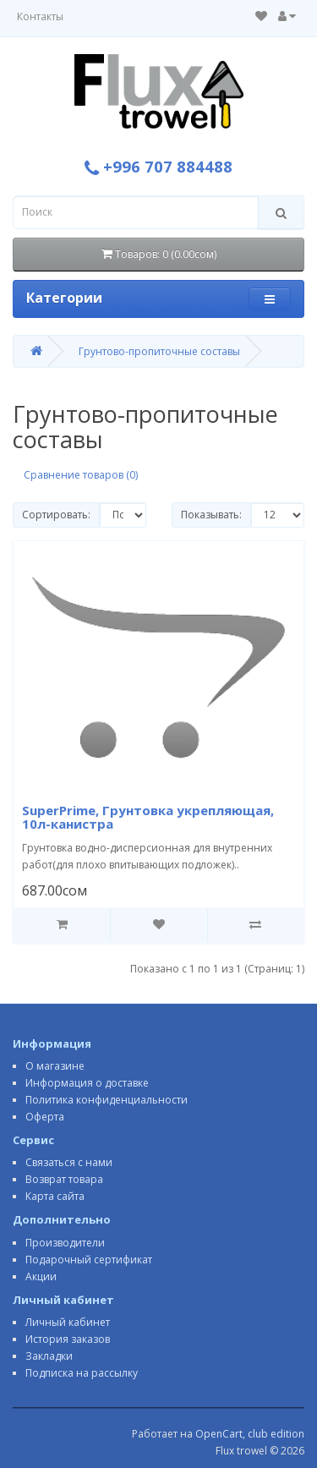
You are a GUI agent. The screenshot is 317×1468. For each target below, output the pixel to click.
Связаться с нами (68, 1162)
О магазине (55, 1066)
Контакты (40, 16)
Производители (65, 1242)
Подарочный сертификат (88, 1259)
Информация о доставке (87, 1083)
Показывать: (211, 514)
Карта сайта (55, 1196)
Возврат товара (64, 1179)
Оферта (44, 1116)
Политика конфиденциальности (106, 1100)
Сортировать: (56, 514)
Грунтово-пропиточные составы (159, 351)
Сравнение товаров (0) (81, 475)
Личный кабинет (67, 1322)
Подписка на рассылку (81, 1373)
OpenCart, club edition (249, 1434)
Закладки (49, 1356)
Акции (41, 1276)
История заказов (67, 1339)
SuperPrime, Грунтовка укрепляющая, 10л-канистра (148, 817)
